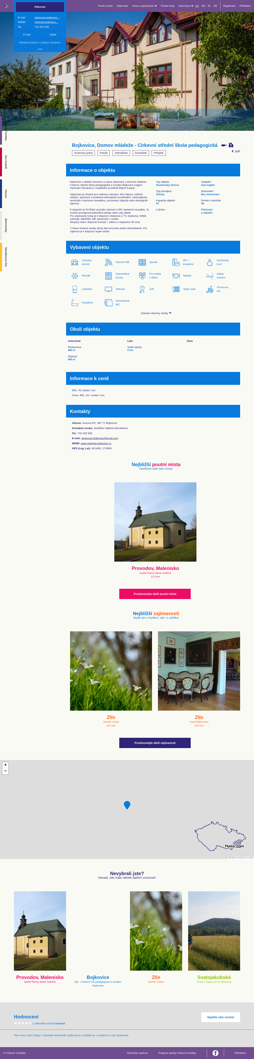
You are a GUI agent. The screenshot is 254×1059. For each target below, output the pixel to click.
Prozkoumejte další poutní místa (155, 593)
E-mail (27, 34)
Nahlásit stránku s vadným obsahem (40, 42)
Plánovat (40, 6)
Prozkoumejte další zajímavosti (155, 743)
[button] (127, 805)
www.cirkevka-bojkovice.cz (96, 443)
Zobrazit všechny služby (156, 313)
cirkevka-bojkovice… (46, 22)
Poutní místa (105, 5)
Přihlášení (245, 5)
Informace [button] (186, 5)
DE (215, 5)
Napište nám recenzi (220, 1017)
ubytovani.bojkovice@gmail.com (99, 438)
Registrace (229, 5)
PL (209, 5)
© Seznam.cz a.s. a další (245, 858)
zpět (235, 151)
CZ (197, 5)
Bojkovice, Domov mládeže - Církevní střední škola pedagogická (145, 145)
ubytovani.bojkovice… (47, 17)
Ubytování (122, 5)
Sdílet (53, 34)
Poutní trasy (168, 5)
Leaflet (232, 858)
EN (203, 5)
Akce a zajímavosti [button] (144, 5)
